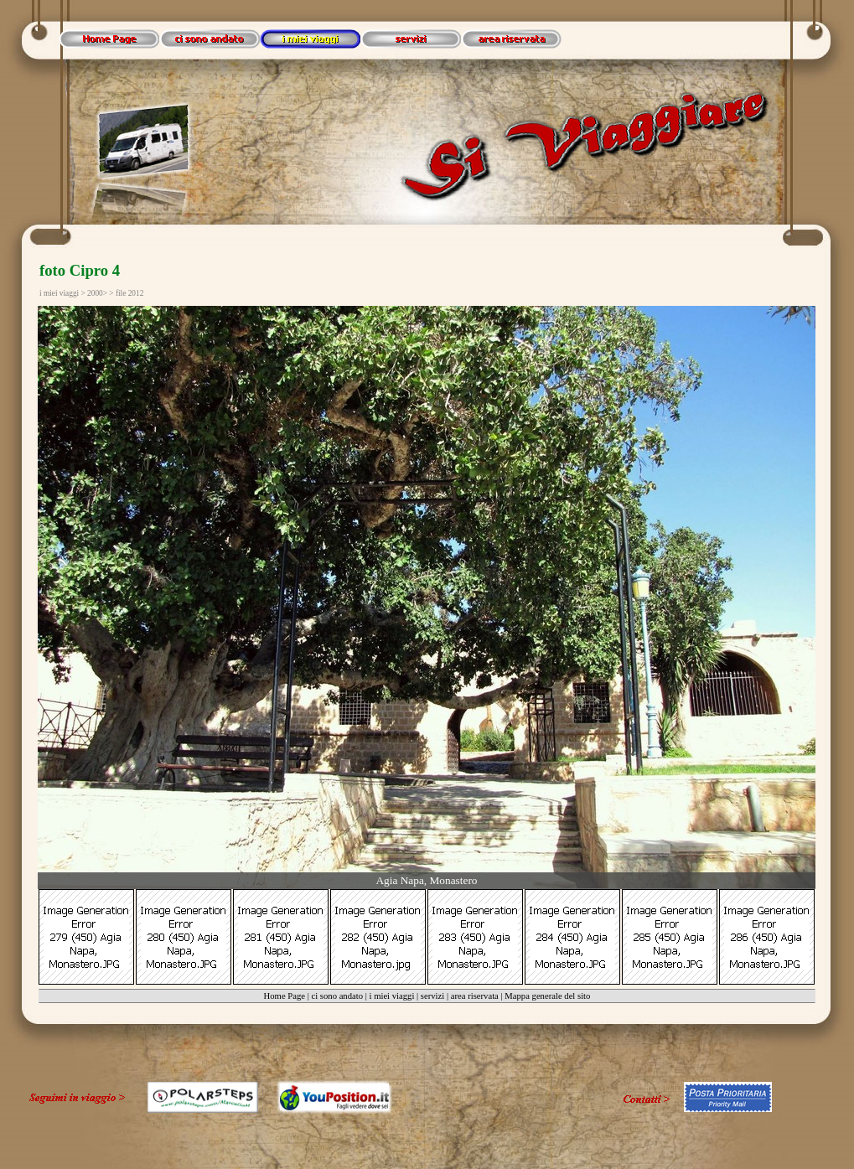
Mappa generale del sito (547, 996)
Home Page (284, 996)
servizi (432, 996)
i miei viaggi (392, 996)
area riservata (475, 996)
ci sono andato (337, 996)
